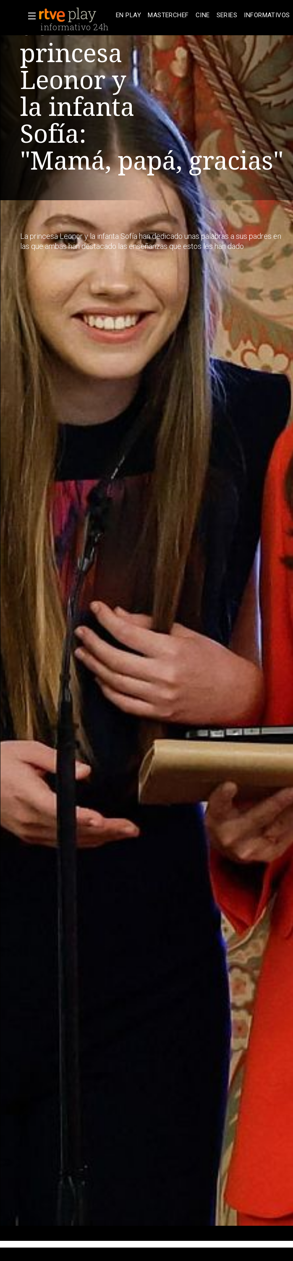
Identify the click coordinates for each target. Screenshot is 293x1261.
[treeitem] (128, 15)
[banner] (75, 15)
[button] (29, 16)
